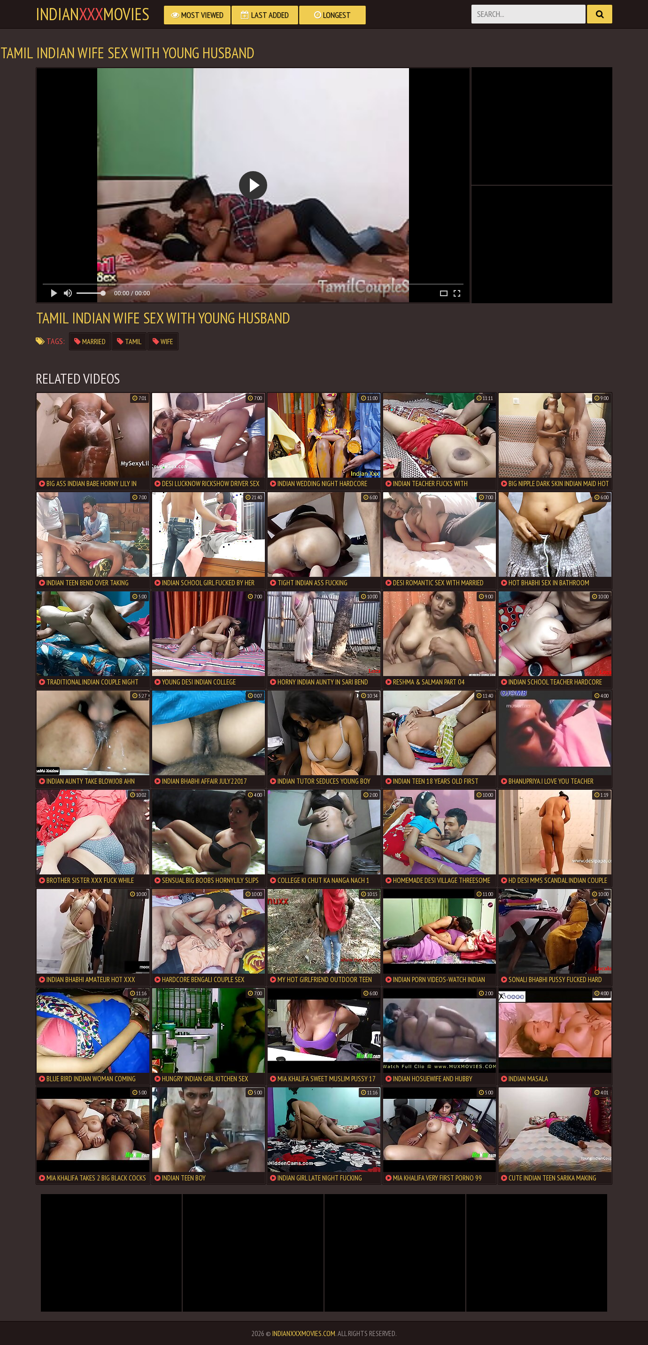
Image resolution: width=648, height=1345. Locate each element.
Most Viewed (197, 14)
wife (163, 341)
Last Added (265, 14)
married (90, 341)
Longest (332, 14)
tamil (129, 341)
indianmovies (92, 14)
